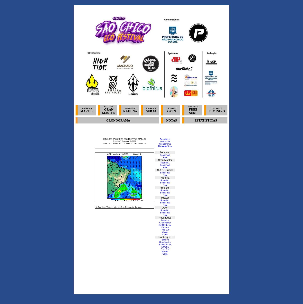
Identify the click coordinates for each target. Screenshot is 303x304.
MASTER (87, 111)
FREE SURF (193, 111)
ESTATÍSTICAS (206, 120)
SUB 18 (151, 111)
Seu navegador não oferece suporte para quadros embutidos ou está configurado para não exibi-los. (152, 209)
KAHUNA (130, 111)
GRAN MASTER (108, 111)
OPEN (171, 111)
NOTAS (171, 120)
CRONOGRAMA (118, 120)
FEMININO (217, 111)
